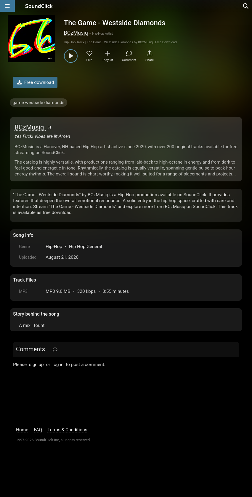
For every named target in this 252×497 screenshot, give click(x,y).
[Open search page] (246, 6)
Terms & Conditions (67, 429)
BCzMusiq (76, 33)
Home (22, 429)
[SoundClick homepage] (39, 6)
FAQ (38, 429)
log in (57, 364)
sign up (36, 364)
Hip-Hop (54, 246)
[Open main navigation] (7, 6)
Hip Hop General (85, 246)
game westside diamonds (38, 102)
